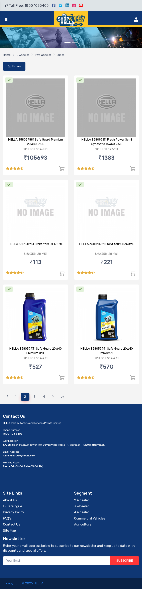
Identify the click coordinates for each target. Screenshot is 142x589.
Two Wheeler (43, 55)
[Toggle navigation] (6, 19)
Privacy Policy (13, 512)
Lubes (60, 55)
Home (7, 55)
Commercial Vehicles (89, 518)
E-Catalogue (12, 506)
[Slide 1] (67, 42)
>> (62, 397)
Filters (14, 66)
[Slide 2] (75, 42)
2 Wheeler (81, 500)
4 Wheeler (81, 512)
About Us (10, 500)
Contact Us (11, 524)
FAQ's (7, 518)
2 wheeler (22, 55)
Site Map (9, 530)
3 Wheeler (81, 506)
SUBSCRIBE (124, 560)
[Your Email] (56, 560)
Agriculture (82, 524)
